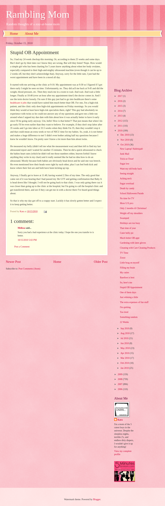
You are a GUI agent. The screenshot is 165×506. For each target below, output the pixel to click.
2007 (120, 384)
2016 (120, 101)
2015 (120, 106)
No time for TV (127, 198)
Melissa (21, 228)
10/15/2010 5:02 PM (27, 240)
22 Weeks (124, 322)
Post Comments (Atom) (29, 268)
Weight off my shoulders (131, 213)
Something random (128, 317)
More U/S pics (126, 203)
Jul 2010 (124, 338)
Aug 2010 (125, 333)
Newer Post (13, 261)
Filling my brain (127, 267)
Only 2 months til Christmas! (133, 208)
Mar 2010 (125, 358)
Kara (120, 420)
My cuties (124, 272)
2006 (120, 389)
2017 (120, 96)
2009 (120, 374)
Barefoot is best (127, 277)
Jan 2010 (124, 368)
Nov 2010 (125, 140)
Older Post (101, 261)
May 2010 (125, 348)
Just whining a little (129, 297)
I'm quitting (125, 307)
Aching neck (126, 178)
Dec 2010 (125, 135)
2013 (120, 116)
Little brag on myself (129, 262)
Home (14, 33)
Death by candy (127, 188)
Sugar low (124, 163)
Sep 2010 (125, 328)
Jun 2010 (125, 343)
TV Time (124, 253)
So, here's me (126, 282)
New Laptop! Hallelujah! (131, 149)
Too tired (124, 312)
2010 (120, 130)
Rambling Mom (38, 14)
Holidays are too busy (130, 223)
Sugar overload (127, 183)
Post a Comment (22, 246)
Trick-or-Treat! (127, 159)
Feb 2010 (125, 363)
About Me (31, 33)
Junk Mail (124, 154)
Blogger (96, 499)
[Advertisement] (136, 62)
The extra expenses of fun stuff (134, 302)
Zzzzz (122, 257)
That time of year (128, 228)
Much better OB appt (129, 238)
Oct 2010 (125, 144)
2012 (120, 121)
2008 (120, 379)
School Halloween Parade (132, 193)
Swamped (124, 218)
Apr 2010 (125, 353)
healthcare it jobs (18, 102)
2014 (120, 111)
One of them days (128, 292)
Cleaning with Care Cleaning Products (137, 248)
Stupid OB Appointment (131, 287)
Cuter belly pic (127, 233)
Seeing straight (127, 173)
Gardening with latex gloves (133, 243)
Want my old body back (131, 168)
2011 (120, 126)
